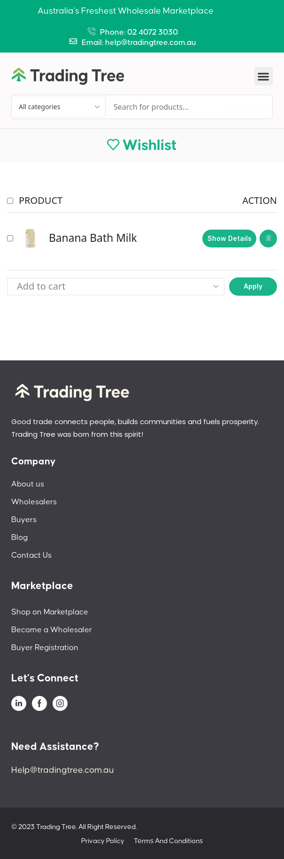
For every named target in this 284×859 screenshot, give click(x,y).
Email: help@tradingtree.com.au (139, 42)
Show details (229, 238)
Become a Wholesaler (51, 630)
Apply (253, 286)
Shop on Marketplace (49, 612)
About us (27, 484)
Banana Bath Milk (93, 238)
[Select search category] (59, 106)
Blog (19, 537)
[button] (263, 76)
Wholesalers (34, 502)
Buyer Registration (44, 647)
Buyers (24, 519)
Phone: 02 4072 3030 (139, 32)
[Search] (244, 107)
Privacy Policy (102, 840)
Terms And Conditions (168, 840)
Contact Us (31, 555)
